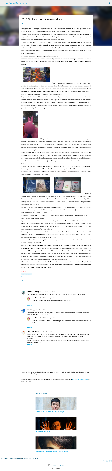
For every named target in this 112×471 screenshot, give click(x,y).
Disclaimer (35, 458)
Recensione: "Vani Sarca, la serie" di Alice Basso (52, 451)
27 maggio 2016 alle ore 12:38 (37, 310)
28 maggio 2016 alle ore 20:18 (44, 331)
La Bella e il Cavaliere (39, 298)
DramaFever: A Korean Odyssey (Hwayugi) (50, 412)
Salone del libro (26, 274)
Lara (28, 310)
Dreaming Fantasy (33, 292)
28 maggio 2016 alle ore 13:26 (54, 298)
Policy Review (16, 458)
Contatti (9, 458)
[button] (22, 23)
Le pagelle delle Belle (43, 431)
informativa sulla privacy (80, 380)
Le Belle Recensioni (17, 3)
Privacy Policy (26, 458)
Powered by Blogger (56, 465)
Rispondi (29, 306)
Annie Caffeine (32, 332)
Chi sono (3, 458)
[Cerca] (110, 3)
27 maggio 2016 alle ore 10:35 (47, 291)
